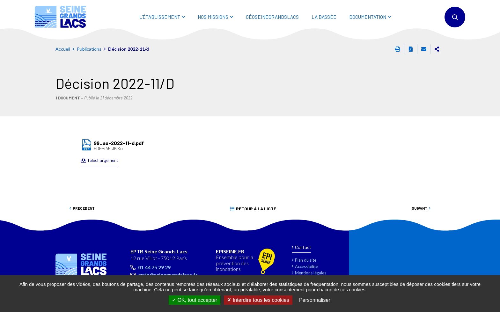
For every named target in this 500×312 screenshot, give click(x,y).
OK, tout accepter (194, 300)
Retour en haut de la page (480, 227)
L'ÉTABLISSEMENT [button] (159, 17)
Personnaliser (314, 300)
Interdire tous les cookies (258, 300)
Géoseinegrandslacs (272, 17)
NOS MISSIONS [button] (213, 17)
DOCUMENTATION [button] (367, 17)
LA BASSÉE (324, 17)
